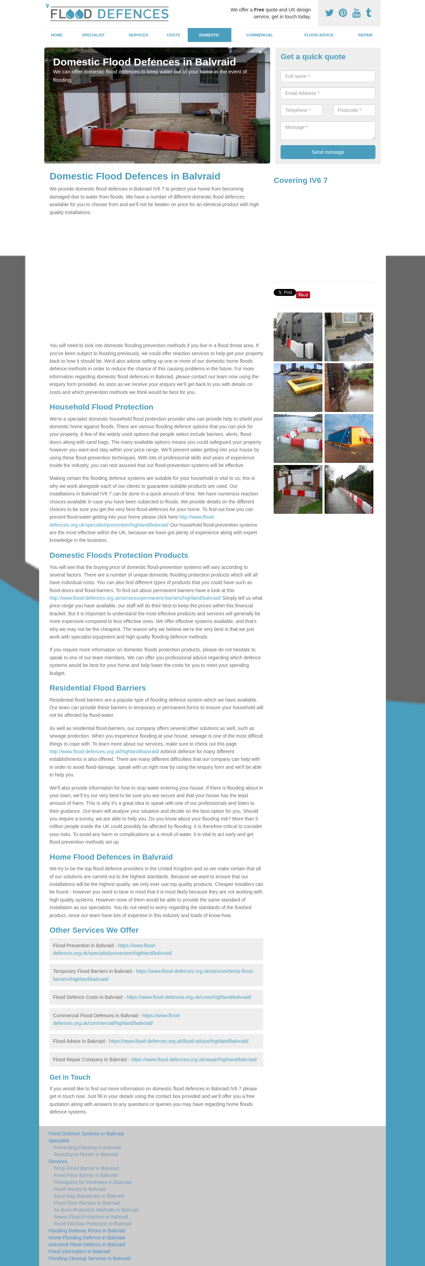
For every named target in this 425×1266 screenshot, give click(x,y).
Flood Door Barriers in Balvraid (87, 1203)
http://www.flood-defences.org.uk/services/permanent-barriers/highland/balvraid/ (135, 598)
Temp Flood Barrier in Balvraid (86, 1168)
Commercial (259, 35)
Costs (173, 35)
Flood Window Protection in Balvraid (93, 1224)
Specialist (93, 35)
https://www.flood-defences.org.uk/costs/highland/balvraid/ (188, 997)
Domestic (209, 35)
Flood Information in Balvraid (79, 1251)
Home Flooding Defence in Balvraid (86, 1237)
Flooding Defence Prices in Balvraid (86, 1230)
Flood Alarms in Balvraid (80, 1189)
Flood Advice (319, 35)
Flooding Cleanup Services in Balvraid (89, 1258)
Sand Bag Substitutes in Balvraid (89, 1196)
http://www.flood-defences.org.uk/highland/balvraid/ (104, 751)
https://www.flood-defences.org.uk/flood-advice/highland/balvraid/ (179, 1041)
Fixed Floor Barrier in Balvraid (86, 1175)
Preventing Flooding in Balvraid (87, 1147)
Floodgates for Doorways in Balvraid (93, 1182)
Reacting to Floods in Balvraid (86, 1154)
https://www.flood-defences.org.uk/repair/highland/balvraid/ (194, 1059)
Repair (365, 35)
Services (138, 35)
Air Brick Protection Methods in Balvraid (96, 1210)
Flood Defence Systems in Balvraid (86, 1133)
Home (57, 35)
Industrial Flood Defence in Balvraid (86, 1244)
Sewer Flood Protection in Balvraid (91, 1217)
